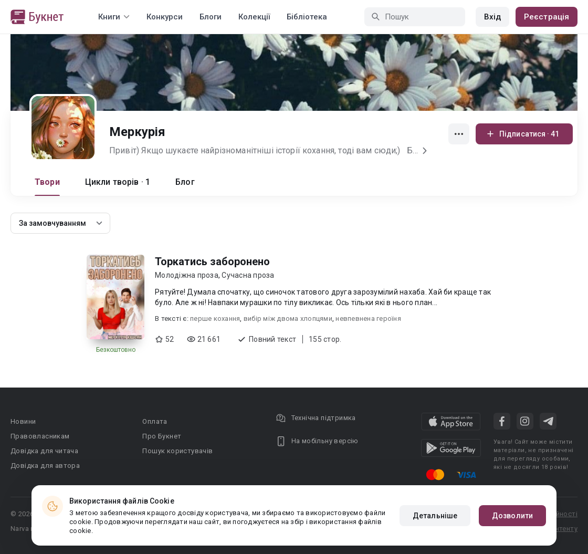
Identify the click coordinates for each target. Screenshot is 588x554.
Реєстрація (546, 17)
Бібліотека (307, 17)
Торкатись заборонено (212, 261)
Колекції (254, 17)
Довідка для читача (44, 451)
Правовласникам (40, 436)
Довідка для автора (45, 465)
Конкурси (164, 17)
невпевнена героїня (368, 318)
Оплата (154, 421)
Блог (185, 182)
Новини (23, 421)
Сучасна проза (248, 275)
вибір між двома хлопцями (288, 318)
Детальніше (435, 515)
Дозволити (512, 515)
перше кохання (215, 318)
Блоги (211, 17)
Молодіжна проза (186, 275)
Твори (47, 182)
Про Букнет (161, 436)
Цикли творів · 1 (117, 182)
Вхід (492, 17)
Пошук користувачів (177, 451)
